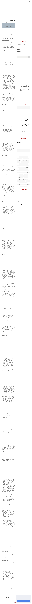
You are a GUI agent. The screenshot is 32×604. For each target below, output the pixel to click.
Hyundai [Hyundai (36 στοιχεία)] (23, 170)
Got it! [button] (23, 601)
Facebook (7, 597)
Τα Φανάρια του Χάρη (21, 44)
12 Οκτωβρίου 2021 (23, 117)
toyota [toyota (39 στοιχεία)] (24, 184)
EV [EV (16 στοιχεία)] (25, 165)
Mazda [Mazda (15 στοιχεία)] (26, 174)
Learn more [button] (19, 599)
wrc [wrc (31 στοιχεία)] (25, 186)
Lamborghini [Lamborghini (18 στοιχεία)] (22, 172)
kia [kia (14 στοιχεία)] (18, 172)
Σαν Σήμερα (19, 47)
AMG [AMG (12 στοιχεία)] (24, 158)
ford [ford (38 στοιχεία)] (27, 167)
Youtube (15, 597)
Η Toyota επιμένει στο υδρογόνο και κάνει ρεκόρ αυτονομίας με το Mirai (25, 115)
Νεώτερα (18, 201)
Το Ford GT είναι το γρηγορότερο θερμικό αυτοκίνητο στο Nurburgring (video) (24, 77)
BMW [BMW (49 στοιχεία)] (23, 160)
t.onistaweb (21, 142)
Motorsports (19, 51)
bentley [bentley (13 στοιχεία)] (19, 160)
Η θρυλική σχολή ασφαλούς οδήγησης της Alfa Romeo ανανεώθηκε (23, 64)
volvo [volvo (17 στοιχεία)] (28, 184)
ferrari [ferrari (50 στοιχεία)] (20, 167)
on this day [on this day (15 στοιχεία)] (20, 177)
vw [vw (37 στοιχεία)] (21, 186)
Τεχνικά (20, 201)
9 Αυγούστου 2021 (23, 131)
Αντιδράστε (19, 49)
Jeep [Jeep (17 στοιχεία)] (27, 170)
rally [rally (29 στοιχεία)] (20, 179)
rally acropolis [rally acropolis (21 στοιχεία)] (25, 179)
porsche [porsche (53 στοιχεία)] (26, 177)
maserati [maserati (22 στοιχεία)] (21, 174)
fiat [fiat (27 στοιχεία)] (23, 167)
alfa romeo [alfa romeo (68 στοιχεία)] (19, 158)
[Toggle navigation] (29, 1)
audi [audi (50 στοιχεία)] (27, 158)
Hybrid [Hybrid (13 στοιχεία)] (19, 170)
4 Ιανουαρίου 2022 (23, 126)
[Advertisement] (16, 9)
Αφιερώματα (19, 46)
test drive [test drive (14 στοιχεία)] (19, 184)
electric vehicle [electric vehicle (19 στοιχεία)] (20, 165)
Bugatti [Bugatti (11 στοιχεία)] (27, 160)
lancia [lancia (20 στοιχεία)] (28, 172)
